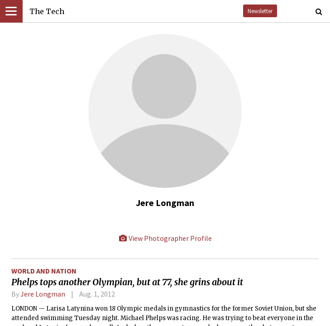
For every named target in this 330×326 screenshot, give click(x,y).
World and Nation (44, 270)
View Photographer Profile (165, 238)
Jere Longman (42, 293)
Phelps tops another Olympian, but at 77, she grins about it (127, 282)
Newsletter (260, 10)
